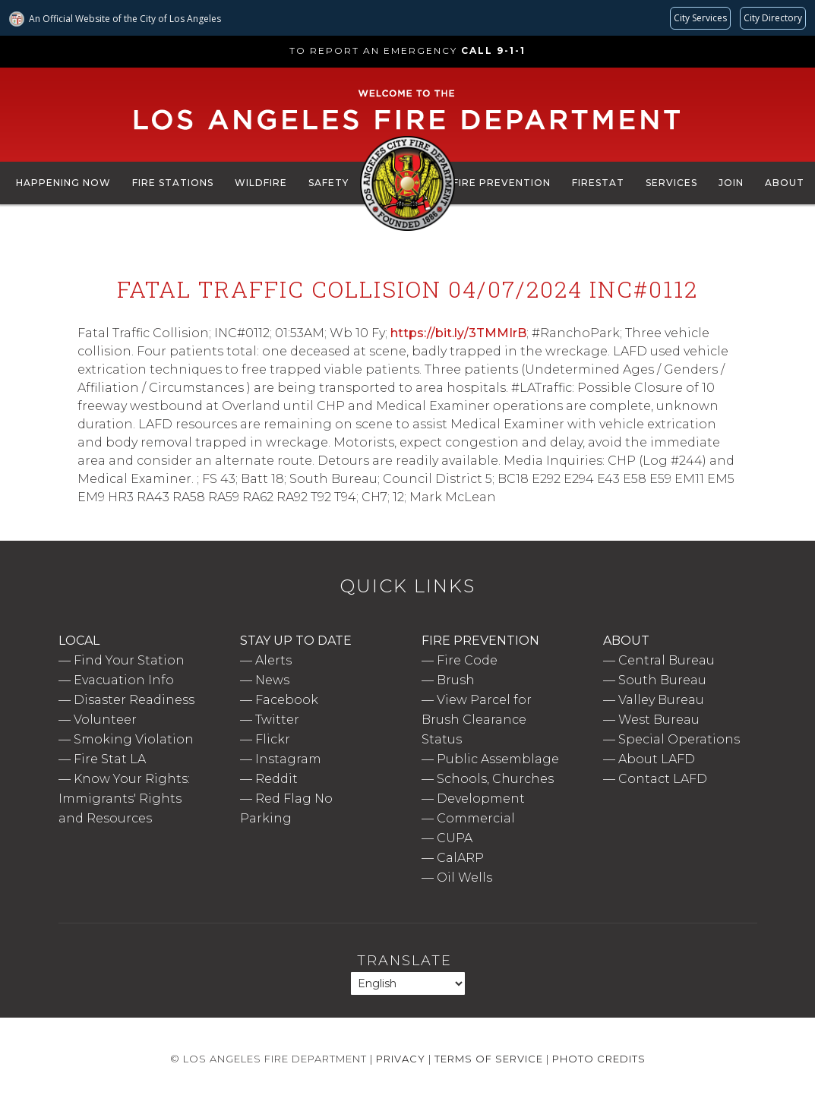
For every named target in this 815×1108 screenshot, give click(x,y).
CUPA (454, 838)
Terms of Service (488, 1059)
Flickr (272, 739)
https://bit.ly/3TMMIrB (458, 333)
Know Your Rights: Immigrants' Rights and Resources (124, 798)
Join (731, 182)
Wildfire (261, 182)
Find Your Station (129, 660)
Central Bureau (666, 660)
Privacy (400, 1059)
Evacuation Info (124, 680)
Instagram (288, 759)
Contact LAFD (662, 779)
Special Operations (679, 739)
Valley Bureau (661, 700)
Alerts (273, 660)
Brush (456, 680)
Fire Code (467, 660)
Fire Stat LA (110, 759)
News (272, 680)
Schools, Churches (495, 779)
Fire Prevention (502, 182)
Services (671, 182)
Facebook (286, 700)
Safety (328, 182)
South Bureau (662, 680)
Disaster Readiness (134, 700)
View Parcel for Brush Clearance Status (477, 720)
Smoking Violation (134, 739)
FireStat (598, 182)
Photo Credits (599, 1059)
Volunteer (105, 719)
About (784, 182)
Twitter (277, 719)
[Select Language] (408, 983)
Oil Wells (464, 877)
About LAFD (656, 759)
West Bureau (659, 719)
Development (481, 798)
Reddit (276, 779)
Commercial (476, 818)
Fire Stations (172, 182)
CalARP (460, 858)
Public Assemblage (498, 759)
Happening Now (63, 182)
